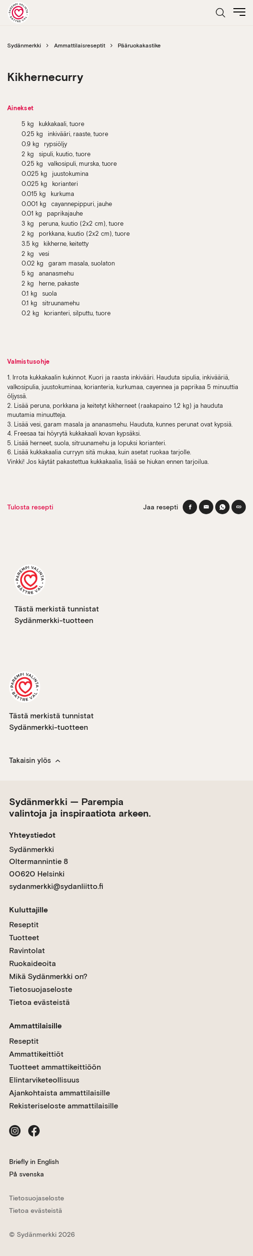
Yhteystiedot (32, 835)
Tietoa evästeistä (39, 1002)
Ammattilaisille (35, 1025)
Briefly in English (34, 1161)
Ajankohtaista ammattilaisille (59, 1092)
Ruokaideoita (32, 963)
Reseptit (24, 924)
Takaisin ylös (34, 760)
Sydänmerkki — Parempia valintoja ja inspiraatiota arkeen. (80, 807)
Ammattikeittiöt (36, 1054)
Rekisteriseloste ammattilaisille (63, 1105)
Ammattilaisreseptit (79, 45)
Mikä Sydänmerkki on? (48, 976)
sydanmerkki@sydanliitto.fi (56, 886)
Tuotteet (24, 937)
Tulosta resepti (30, 507)
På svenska (26, 1174)
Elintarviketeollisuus (44, 1079)
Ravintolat (27, 950)
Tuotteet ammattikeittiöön (55, 1067)
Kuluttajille (28, 909)
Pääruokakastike (139, 45)
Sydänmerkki (24, 45)
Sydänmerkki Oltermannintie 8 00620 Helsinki (38, 861)
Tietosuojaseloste (40, 989)
